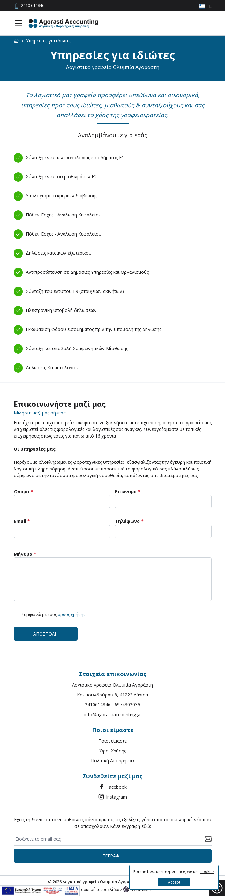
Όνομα (23, 492)
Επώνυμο (127, 492)
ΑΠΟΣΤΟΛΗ (45, 634)
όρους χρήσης (71, 614)
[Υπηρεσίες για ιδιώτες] (48, 41)
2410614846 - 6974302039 (112, 705)
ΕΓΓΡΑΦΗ (112, 856)
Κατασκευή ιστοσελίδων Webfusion (112, 889)
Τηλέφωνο (129, 521)
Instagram (112, 797)
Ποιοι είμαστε (112, 741)
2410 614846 (32, 5)
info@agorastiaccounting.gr (112, 714)
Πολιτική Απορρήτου (112, 761)
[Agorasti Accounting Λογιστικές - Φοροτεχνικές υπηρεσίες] (63, 23)
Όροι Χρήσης (112, 751)
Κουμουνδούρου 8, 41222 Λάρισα (112, 695)
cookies (207, 871)
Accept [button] (174, 882)
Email (22, 521)
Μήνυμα (25, 554)
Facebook (112, 787)
